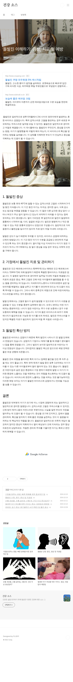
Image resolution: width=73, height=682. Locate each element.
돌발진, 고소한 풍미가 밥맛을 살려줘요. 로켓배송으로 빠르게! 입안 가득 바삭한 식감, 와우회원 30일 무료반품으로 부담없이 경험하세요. (35, 85)
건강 (7, 526)
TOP (68, 674)
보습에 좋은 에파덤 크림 (17, 98)
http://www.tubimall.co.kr (15, 95)
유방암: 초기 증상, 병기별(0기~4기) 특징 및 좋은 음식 (26, 543)
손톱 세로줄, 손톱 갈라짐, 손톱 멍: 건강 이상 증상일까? (27, 537)
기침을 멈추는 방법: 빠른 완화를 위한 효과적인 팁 (25, 530)
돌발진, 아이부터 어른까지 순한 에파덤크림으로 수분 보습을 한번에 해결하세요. (36, 103)
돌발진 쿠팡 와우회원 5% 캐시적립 (23, 80)
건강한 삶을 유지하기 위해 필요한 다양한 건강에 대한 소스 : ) (24, 636)
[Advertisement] (36, 130)
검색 (62, 5)
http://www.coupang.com (15, 76)
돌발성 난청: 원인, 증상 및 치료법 (18, 534)
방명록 (23, 15)
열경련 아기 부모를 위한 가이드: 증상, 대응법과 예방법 (27, 540)
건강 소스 (10, 5)
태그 (13, 15)
